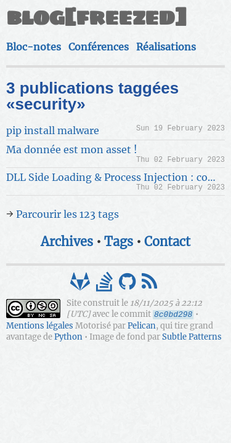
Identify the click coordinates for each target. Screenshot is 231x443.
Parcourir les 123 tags (67, 214)
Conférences (98, 47)
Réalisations (166, 47)
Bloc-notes (33, 47)
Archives (67, 241)
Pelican (142, 326)
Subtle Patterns (192, 337)
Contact (167, 241)
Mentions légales (39, 326)
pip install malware (52, 130)
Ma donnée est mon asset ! (71, 149)
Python (68, 337)
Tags (118, 241)
